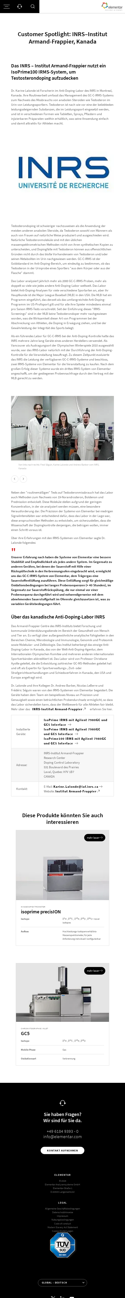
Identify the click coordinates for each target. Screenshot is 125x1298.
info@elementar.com (62, 1136)
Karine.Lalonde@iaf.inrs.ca (75, 787)
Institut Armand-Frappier (75, 791)
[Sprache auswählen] (62, 1282)
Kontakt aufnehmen (62, 1150)
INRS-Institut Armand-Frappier (57, 709)
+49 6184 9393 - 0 (62, 1131)
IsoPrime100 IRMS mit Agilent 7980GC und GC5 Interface (75, 741)
